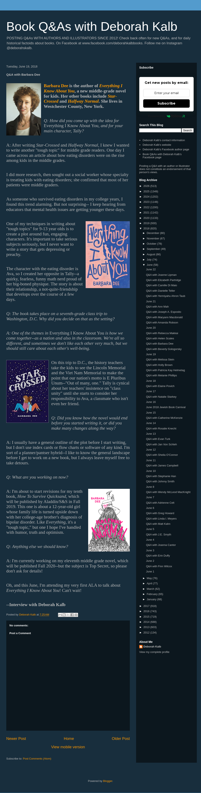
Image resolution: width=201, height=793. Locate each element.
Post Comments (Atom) (37, 758)
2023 (146, 201)
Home (69, 739)
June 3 (150, 550)
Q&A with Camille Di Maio (161, 285)
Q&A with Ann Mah (157, 306)
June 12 (151, 449)
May (150, 578)
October (152, 243)
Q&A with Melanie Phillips (161, 375)
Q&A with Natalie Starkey (161, 396)
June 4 (150, 539)
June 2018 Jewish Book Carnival (166, 407)
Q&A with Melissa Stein (160, 359)
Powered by (166, 116)
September (154, 248)
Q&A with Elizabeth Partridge (163, 280)
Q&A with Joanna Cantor (161, 545)
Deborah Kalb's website (157, 144)
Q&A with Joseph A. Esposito (163, 311)
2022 (146, 207)
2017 (146, 606)
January (152, 599)
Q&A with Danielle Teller (160, 290)
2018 (146, 228)
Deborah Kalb (152, 646)
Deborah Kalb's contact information (164, 140)
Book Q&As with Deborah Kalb (91, 26)
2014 (146, 621)
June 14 (151, 423)
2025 (146, 191)
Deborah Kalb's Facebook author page (166, 149)
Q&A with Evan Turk (158, 439)
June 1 (150, 571)
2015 (146, 616)
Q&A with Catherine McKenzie (164, 417)
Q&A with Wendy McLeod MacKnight (168, 492)
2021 (146, 212)
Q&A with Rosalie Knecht (161, 428)
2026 (146, 186)
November (153, 238)
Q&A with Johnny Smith (160, 481)
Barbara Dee (56, 85)
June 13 (151, 433)
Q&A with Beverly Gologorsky (164, 349)
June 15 (151, 412)
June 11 (151, 460)
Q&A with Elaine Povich (160, 386)
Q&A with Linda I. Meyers (161, 518)
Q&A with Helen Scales (160, 338)
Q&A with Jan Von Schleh (161, 444)
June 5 (150, 529)
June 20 (151, 327)
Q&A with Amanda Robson (162, 322)
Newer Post (16, 739)
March (151, 588)
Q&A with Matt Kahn (158, 523)
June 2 (150, 560)
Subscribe (166, 103)
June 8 (150, 486)
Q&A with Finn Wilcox (159, 566)
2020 (146, 218)
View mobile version (68, 747)
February (152, 594)
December (153, 233)
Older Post (121, 739)
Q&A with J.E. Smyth (158, 534)
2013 (146, 627)
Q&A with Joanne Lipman (161, 274)
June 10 (151, 470)
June (150, 264)
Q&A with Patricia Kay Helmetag (165, 370)
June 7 (150, 497)
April (150, 583)
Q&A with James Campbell (162, 465)
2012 (146, 632)
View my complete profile (154, 652)
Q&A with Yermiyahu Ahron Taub (165, 296)
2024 (146, 196)
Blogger (107, 781)
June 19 (151, 354)
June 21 (151, 301)
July (149, 259)
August (151, 254)
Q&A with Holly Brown (159, 364)
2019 (146, 223)
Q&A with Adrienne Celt (160, 502)
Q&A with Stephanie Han (161, 476)
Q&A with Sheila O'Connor (162, 454)
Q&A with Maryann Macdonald (164, 317)
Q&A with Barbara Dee (159, 343)
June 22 (151, 269)
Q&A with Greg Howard (160, 513)
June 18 (151, 380)
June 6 (150, 508)
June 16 (151, 402)
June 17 (151, 391)
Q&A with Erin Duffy (158, 555)
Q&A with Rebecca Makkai (162, 333)
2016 (146, 611)
